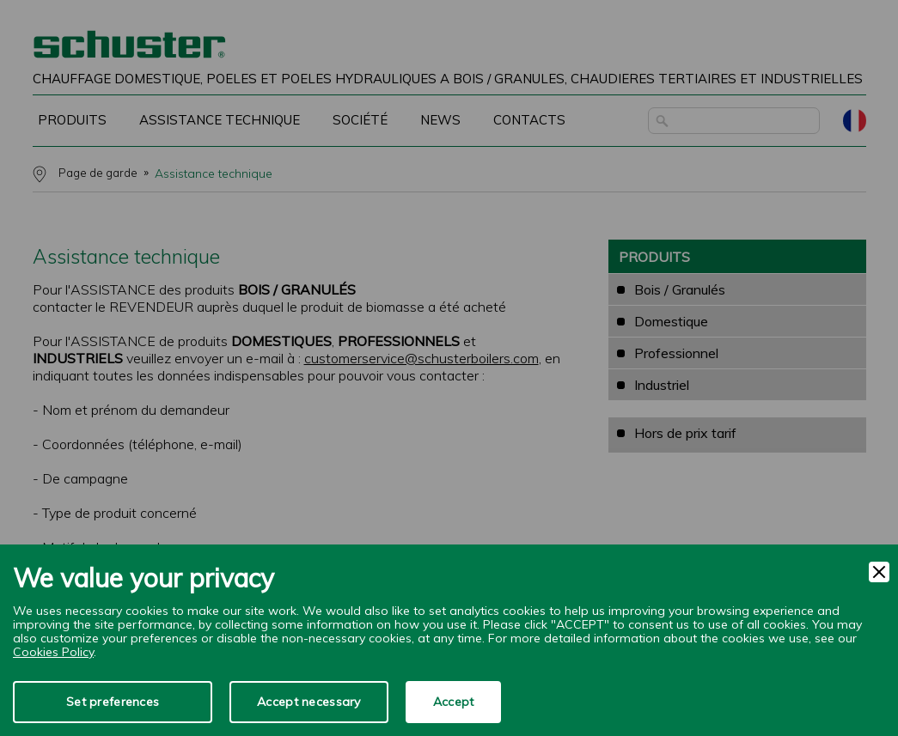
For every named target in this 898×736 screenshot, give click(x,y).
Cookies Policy (53, 652)
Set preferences (112, 701)
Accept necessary (308, 701)
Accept (453, 701)
